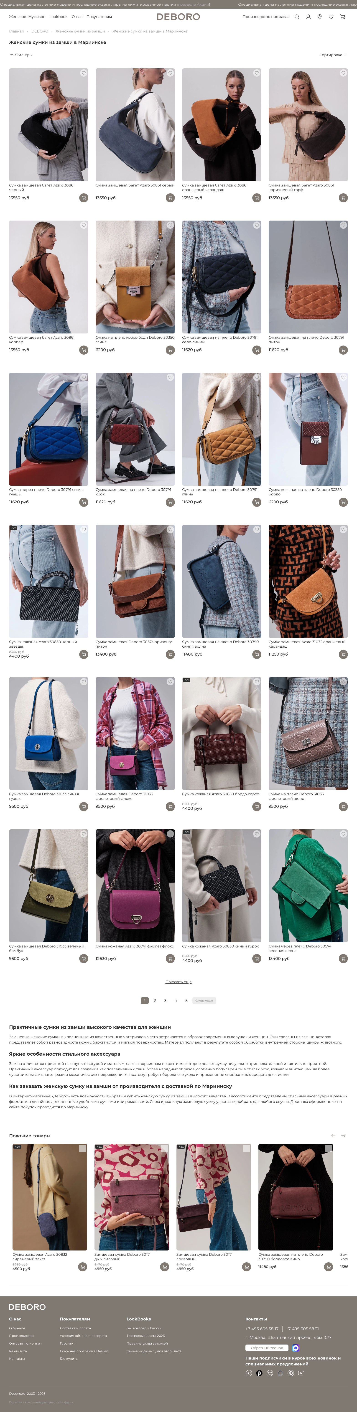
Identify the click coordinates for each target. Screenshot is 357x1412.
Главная (16, 31)
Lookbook (58, 17)
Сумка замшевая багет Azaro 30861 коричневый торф (301, 187)
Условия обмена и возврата (83, 1336)
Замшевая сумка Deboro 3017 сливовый (219, 1261)
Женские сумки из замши (80, 31)
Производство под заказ (266, 17)
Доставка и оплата (75, 1328)
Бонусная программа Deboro (84, 1351)
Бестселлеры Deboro (144, 1328)
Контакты (17, 1359)
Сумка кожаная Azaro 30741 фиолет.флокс (135, 946)
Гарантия (67, 1343)
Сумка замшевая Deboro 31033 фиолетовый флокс (124, 796)
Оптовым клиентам (25, 1343)
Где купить (69, 1359)
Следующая (204, 1000)
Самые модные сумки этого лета (154, 1351)
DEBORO (39, 31)
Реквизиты (18, 1351)
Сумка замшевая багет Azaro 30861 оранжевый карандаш (215, 187)
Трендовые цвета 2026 (146, 1336)
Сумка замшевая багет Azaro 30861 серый (135, 185)
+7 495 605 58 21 (302, 1328)
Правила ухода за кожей (147, 1343)
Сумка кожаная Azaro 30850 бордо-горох (220, 794)
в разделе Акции (132, 4)
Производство (21, 1336)
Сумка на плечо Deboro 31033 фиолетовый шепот (296, 796)
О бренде (17, 1328)
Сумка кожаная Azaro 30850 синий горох (220, 946)
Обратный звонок (267, 1348)
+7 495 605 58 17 (262, 1328)
